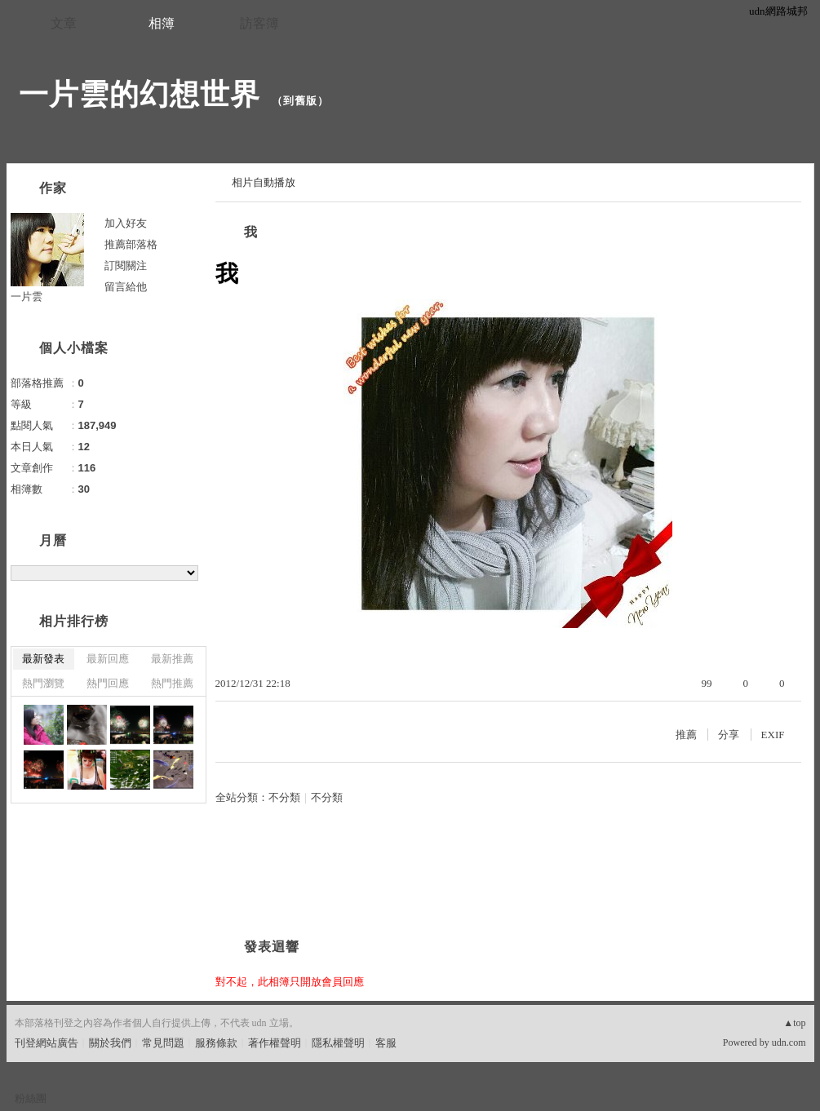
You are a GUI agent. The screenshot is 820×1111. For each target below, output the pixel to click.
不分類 (284, 797)
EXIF (773, 734)
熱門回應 (107, 683)
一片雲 (26, 296)
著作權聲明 (274, 1043)
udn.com (789, 1042)
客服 (386, 1043)
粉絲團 (31, 1098)
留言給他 (125, 287)
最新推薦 (172, 659)
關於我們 (110, 1043)
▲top (794, 1023)
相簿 (161, 23)
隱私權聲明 (338, 1043)
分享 (728, 734)
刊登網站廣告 (46, 1043)
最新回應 (107, 659)
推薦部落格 (130, 244)
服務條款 (216, 1043)
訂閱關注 (125, 265)
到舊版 (300, 101)
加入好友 (125, 223)
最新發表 (43, 659)
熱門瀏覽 (43, 683)
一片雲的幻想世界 (139, 94)
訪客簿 (259, 23)
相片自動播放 (263, 182)
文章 (64, 23)
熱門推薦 (172, 683)
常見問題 (163, 1043)
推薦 (686, 734)
